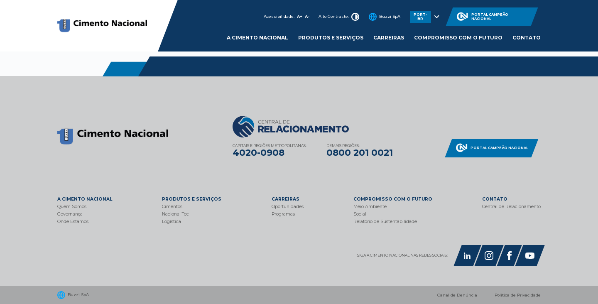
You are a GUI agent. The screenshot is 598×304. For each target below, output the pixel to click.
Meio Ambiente (370, 206)
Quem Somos (71, 206)
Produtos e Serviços (330, 37)
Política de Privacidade (518, 295)
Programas (283, 214)
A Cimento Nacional (84, 199)
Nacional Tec (175, 214)
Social (359, 214)
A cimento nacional (257, 37)
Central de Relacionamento (511, 206)
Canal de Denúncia (457, 295)
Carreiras (388, 37)
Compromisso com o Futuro (458, 37)
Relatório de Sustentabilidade (385, 221)
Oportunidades (288, 206)
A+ (299, 16)
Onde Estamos (72, 221)
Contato (526, 37)
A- (307, 16)
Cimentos (172, 206)
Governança (70, 214)
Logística (171, 221)
